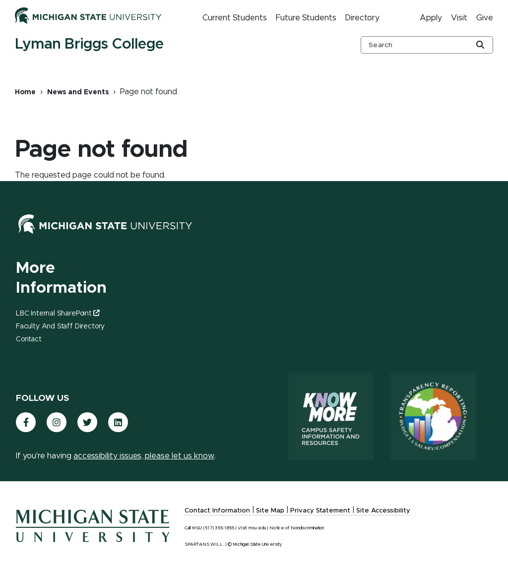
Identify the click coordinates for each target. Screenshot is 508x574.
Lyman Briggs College (89, 44)
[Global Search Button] (480, 46)
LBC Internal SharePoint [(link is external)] (57, 313)
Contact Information (217, 511)
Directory (362, 18)
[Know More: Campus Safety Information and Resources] (331, 416)
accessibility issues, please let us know (143, 456)
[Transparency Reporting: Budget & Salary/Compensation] (433, 416)
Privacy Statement (320, 511)
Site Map (270, 511)
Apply (431, 18)
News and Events (78, 92)
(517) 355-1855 (218, 528)
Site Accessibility (383, 511)
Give (484, 18)
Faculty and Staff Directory (60, 326)
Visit (459, 18)
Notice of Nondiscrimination (296, 528)
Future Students (306, 18)
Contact (29, 339)
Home (25, 92)
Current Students (234, 18)
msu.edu (257, 528)
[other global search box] (427, 45)
